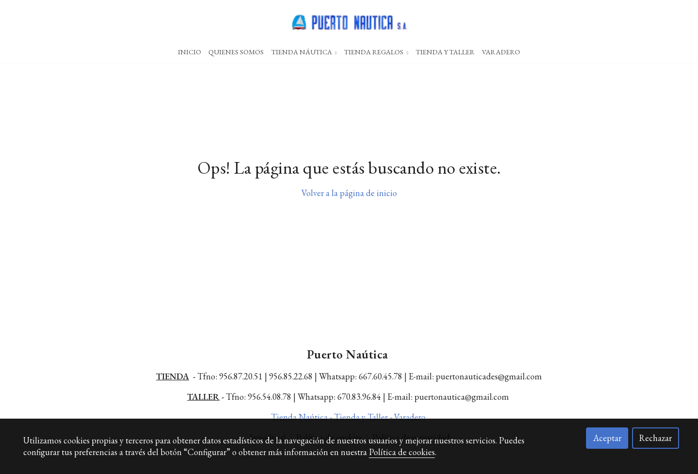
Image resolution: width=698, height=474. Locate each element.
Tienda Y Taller (445, 51)
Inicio (189, 51)
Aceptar (607, 437)
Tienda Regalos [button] (376, 51)
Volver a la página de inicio (349, 203)
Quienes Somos (236, 51)
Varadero (501, 51)
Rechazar (655, 437)
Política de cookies (402, 452)
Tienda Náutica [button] (304, 51)
